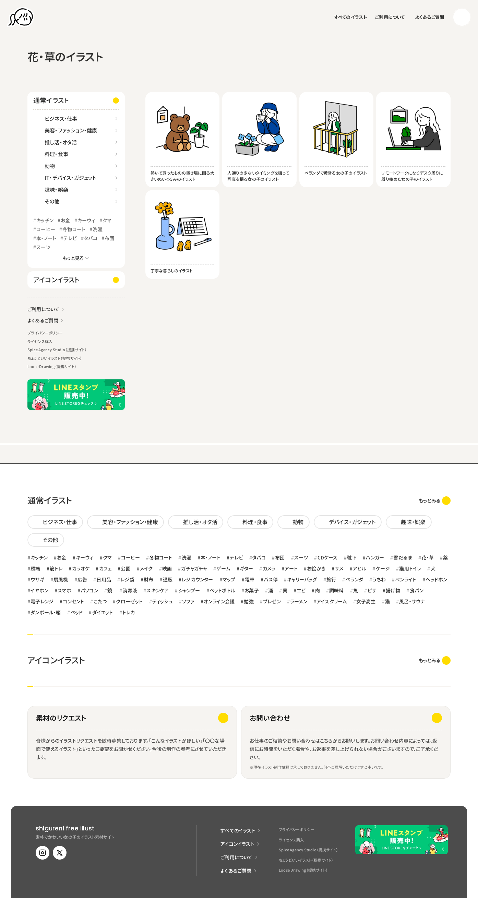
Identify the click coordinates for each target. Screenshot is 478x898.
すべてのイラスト (350, 17)
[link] (435, 500)
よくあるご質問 (429, 17)
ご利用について (390, 17)
